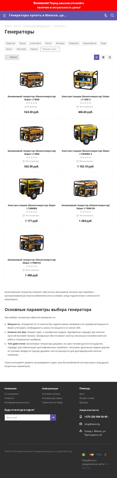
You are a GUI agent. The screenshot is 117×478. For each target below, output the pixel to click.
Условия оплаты (51, 393)
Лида (103, 43)
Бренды (84, 402)
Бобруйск (74, 43)
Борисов (10, 43)
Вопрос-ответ (87, 398)
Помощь (85, 388)
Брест (9, 49)
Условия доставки (52, 398)
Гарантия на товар (52, 402)
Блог (82, 393)
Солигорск (35, 43)
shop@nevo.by (92, 424)
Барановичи (89, 43)
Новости (9, 398)
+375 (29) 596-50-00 (95, 416)
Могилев (21, 49)
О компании (11, 393)
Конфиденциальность (17, 402)
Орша (23, 43)
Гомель (34, 49)
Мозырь (60, 43)
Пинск (48, 43)
